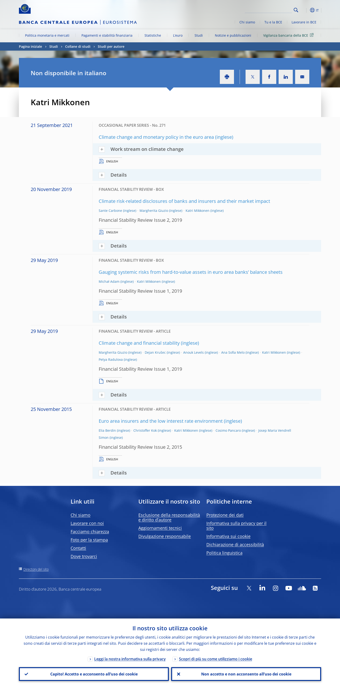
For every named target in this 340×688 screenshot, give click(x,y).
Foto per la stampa (89, 540)
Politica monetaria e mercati (47, 35)
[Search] (268, 9)
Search (296, 10)
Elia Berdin (107, 430)
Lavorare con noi (87, 523)
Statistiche (152, 35)
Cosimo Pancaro (228, 430)
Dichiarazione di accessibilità (235, 544)
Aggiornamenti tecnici (160, 528)
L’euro (178, 35)
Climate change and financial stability (139, 343)
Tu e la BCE (273, 22)
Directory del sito (36, 569)
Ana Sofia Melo (233, 352)
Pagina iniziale (30, 46)
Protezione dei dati (225, 515)
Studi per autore (111, 46)
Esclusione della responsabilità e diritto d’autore (169, 517)
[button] (304, 10)
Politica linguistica (224, 553)
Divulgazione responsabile (164, 536)
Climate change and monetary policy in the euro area (156, 137)
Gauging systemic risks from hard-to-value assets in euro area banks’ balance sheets (191, 272)
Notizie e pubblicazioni (233, 35)
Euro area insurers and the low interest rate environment (161, 421)
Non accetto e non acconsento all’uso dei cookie (246, 674)
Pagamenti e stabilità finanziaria (106, 35)
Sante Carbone (110, 210)
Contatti (78, 548)
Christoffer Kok (145, 430)
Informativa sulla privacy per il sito (236, 525)
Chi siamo (247, 22)
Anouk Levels (193, 352)
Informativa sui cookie (228, 536)
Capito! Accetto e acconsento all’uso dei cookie (94, 674)
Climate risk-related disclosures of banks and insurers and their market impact (184, 201)
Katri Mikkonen (197, 210)
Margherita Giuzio (154, 210)
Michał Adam (109, 281)
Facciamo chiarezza (90, 531)
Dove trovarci (84, 556)
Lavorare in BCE (304, 22)
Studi (199, 35)
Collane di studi (77, 46)
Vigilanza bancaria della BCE (289, 35)
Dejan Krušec (155, 352)
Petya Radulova (111, 359)
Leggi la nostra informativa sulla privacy (130, 659)
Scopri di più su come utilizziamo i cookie (215, 659)
